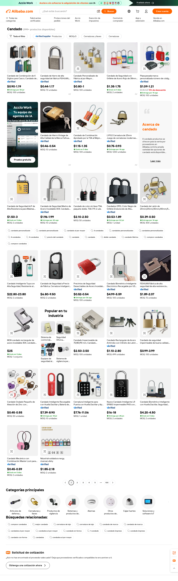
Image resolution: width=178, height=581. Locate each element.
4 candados (14, 237)
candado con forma (17, 537)
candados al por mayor (19, 531)
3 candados (97, 230)
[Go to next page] (112, 482)
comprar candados (153, 237)
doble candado (108, 237)
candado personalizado (19, 230)
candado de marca (109, 524)
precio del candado (53, 237)
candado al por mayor (74, 230)
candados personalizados (121, 230)
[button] (98, 11)
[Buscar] (108, 11)
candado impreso (113, 531)
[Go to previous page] (65, 482)
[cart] (138, 12)
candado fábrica (130, 237)
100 (106, 483)
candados (38, 537)
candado (74, 237)
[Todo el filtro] (17, 36)
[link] (174, 553)
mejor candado (40, 524)
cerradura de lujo (62, 524)
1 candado (93, 531)
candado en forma (72, 531)
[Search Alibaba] (68, 11)
